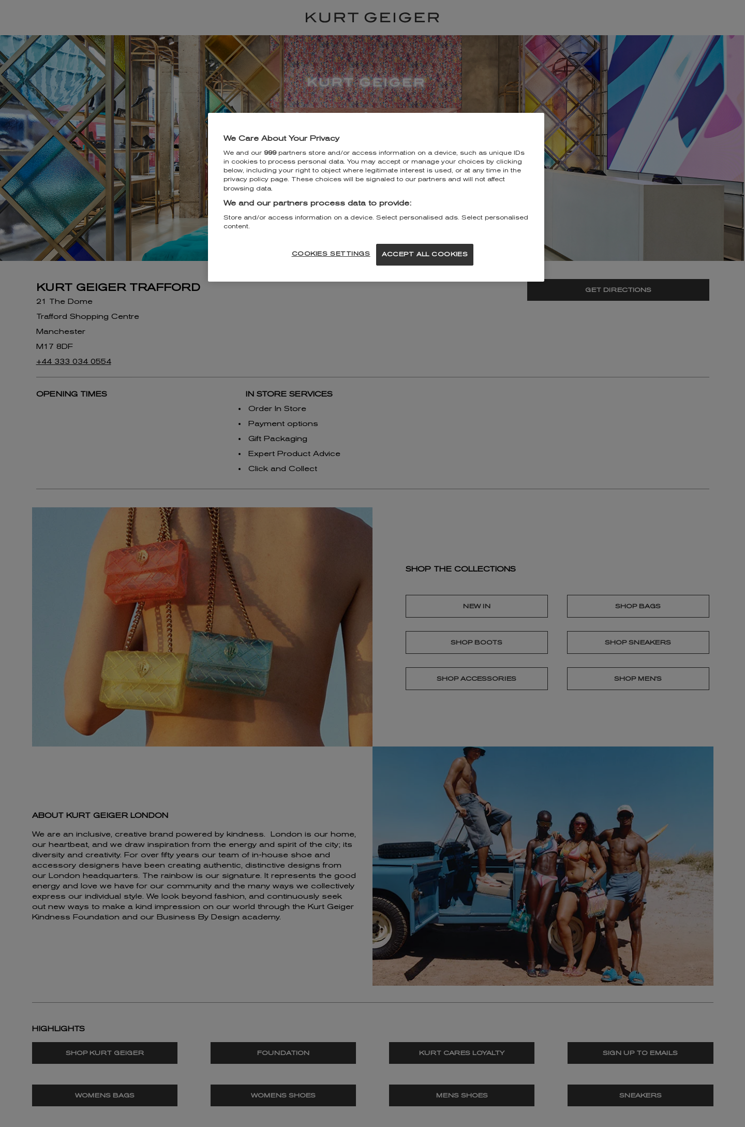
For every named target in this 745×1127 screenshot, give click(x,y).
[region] (376, 197)
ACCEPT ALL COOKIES (425, 254)
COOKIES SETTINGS (331, 253)
